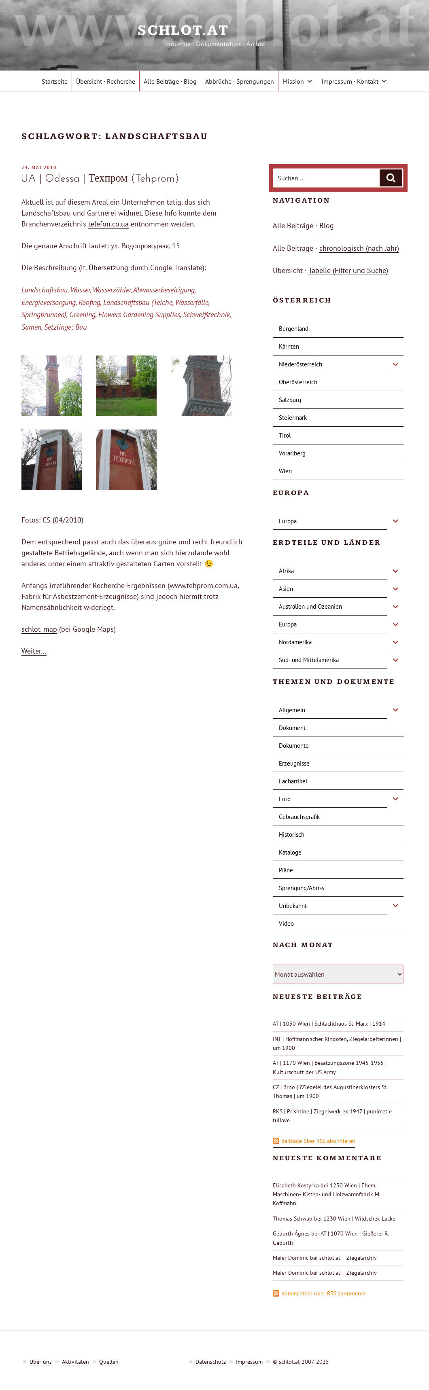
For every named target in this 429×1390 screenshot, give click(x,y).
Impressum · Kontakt (354, 81)
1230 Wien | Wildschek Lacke (359, 1218)
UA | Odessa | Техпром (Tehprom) (100, 178)
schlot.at (214, 30)
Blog (326, 225)
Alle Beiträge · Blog (170, 81)
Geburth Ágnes (291, 1233)
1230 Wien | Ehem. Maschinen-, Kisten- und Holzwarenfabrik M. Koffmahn (326, 1194)
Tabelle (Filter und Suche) (348, 270)
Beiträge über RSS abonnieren (318, 1141)
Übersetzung (108, 267)
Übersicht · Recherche (105, 81)
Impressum (249, 1361)
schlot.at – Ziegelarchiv (348, 1257)
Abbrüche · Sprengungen (239, 81)
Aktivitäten (75, 1361)
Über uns (41, 1361)
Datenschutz (210, 1361)
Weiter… (34, 651)
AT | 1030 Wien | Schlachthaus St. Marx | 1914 (329, 1023)
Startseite (55, 81)
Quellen (109, 1361)
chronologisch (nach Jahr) (359, 248)
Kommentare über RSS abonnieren (323, 1293)
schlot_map (39, 629)
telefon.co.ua (108, 223)
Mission (297, 81)
